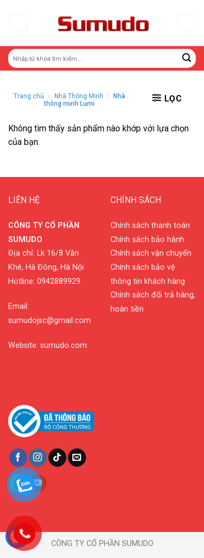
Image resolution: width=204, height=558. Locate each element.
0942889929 (59, 281)
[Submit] (187, 58)
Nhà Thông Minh (78, 96)
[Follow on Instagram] (38, 457)
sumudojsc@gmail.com (49, 320)
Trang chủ (29, 96)
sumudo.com (63, 345)
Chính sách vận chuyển (150, 253)
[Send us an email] (77, 457)
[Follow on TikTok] (57, 457)
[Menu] (18, 23)
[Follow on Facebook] (18, 457)
